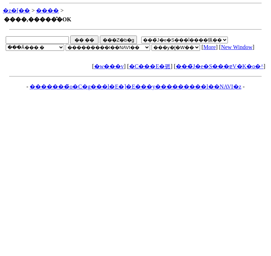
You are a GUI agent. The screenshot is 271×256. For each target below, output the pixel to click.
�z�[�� (16, 10)
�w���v (109, 66)
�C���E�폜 (149, 66)
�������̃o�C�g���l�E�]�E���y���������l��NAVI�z (135, 87)
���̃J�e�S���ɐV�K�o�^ (220, 66)
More (209, 47)
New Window (236, 47)
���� (47, 10)
